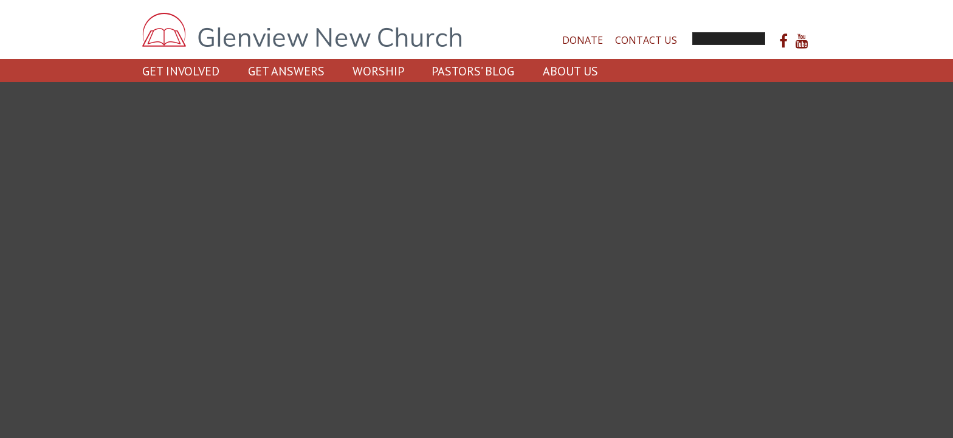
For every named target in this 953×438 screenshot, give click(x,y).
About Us (570, 71)
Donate (582, 40)
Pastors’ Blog (473, 71)
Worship (378, 71)
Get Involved (180, 71)
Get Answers (286, 71)
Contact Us (646, 40)
